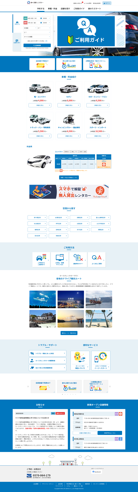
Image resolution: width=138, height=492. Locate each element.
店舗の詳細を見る (85, 433)
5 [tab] (73, 394)
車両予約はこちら (109, 433)
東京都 (116, 414)
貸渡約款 (87, 484)
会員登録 (96, 3)
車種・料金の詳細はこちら (69, 177)
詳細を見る (39, 105)
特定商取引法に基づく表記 (73, 484)
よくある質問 (87, 3)
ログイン (107, 3)
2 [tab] (90, 49)
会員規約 (60, 484)
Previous (54, 31)
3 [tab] (93, 49)
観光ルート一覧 (78, 486)
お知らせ (77, 3)
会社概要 (35, 484)
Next (127, 31)
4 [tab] (70, 394)
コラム (68, 486)
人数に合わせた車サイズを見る (35, 41)
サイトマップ (59, 486)
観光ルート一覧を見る (69, 333)
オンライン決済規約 (98, 484)
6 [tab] (75, 394)
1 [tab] (88, 49)
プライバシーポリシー (48, 484)
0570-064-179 (42, 475)
